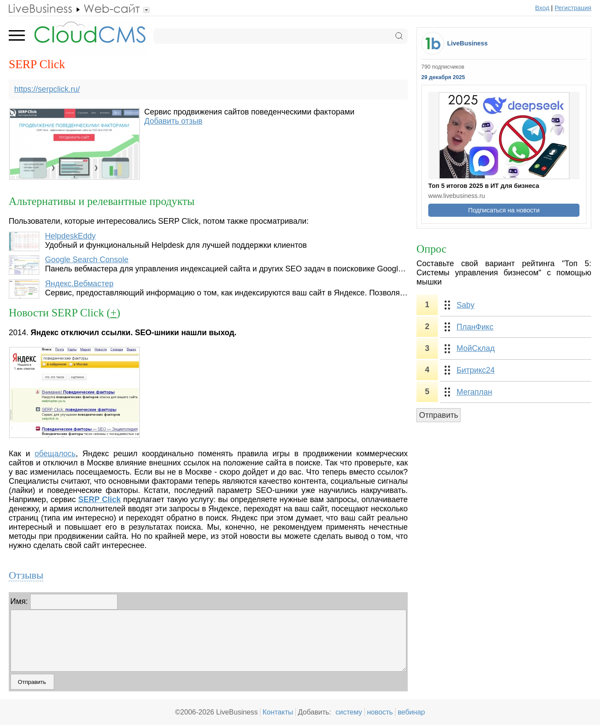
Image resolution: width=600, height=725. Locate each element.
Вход (542, 7)
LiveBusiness (467, 43)
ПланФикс (475, 327)
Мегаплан (474, 392)
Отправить (438, 415)
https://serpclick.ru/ (47, 89)
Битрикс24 (476, 370)
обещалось (55, 453)
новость (380, 712)
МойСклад (476, 348)
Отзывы (26, 575)
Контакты (278, 712)
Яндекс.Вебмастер (79, 283)
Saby (466, 305)
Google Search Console (86, 259)
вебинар (411, 712)
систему (349, 712)
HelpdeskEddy (70, 236)
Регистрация (573, 7)
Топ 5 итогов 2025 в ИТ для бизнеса (483, 185)
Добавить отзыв (173, 121)
